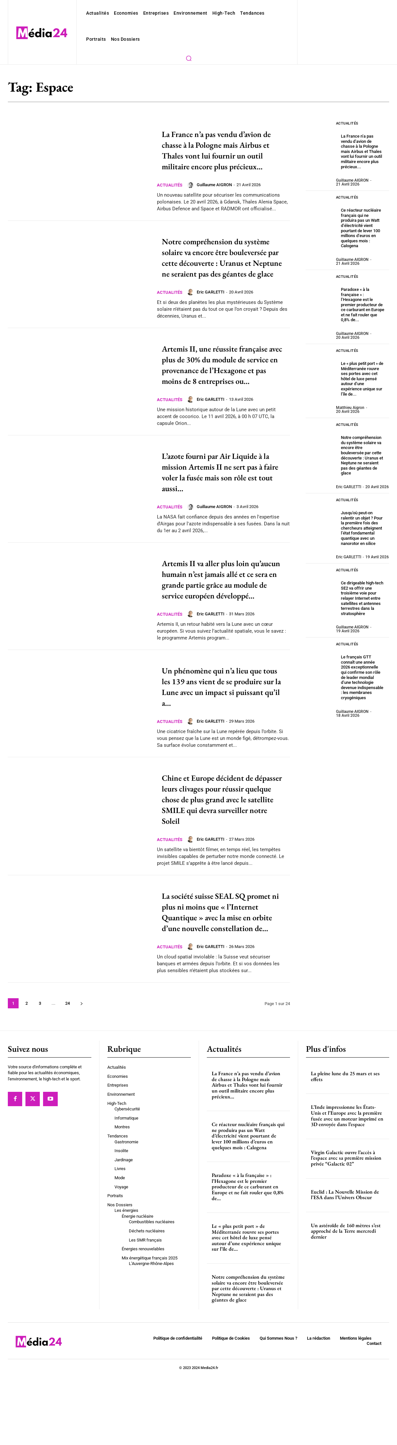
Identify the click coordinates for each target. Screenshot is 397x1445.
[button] (188, 58)
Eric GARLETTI (213, 324)
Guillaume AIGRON (216, 195)
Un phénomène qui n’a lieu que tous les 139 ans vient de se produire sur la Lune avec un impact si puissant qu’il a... (223, 733)
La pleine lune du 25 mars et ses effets (345, 1144)
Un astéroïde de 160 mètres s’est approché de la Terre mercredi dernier (346, 1299)
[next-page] (80, 1072)
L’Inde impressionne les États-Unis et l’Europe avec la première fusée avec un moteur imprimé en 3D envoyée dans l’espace (347, 1184)
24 (67, 1071)
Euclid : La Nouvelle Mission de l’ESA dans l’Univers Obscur (345, 1263)
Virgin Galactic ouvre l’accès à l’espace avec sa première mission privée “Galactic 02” (346, 1226)
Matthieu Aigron (349, 387)
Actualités (171, 195)
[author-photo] (194, 195)
